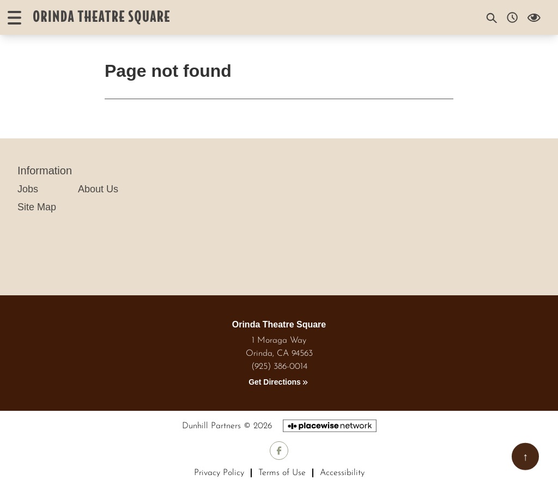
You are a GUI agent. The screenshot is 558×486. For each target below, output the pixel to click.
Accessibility (342, 473)
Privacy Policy (219, 473)
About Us (98, 189)
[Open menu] (14, 17)
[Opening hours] (512, 17)
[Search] (491, 17)
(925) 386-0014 (279, 366)
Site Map (36, 207)
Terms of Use (282, 473)
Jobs (27, 189)
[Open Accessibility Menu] (534, 17)
